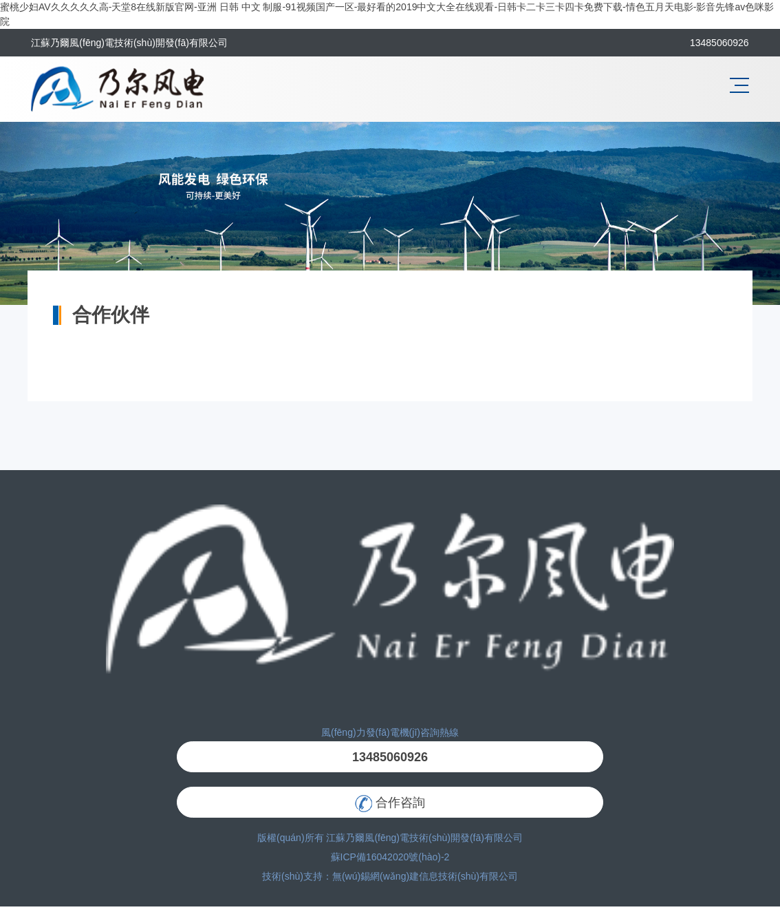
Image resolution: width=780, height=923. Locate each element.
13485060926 (390, 757)
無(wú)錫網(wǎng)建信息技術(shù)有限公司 (425, 876)
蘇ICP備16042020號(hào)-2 (390, 856)
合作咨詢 (390, 803)
